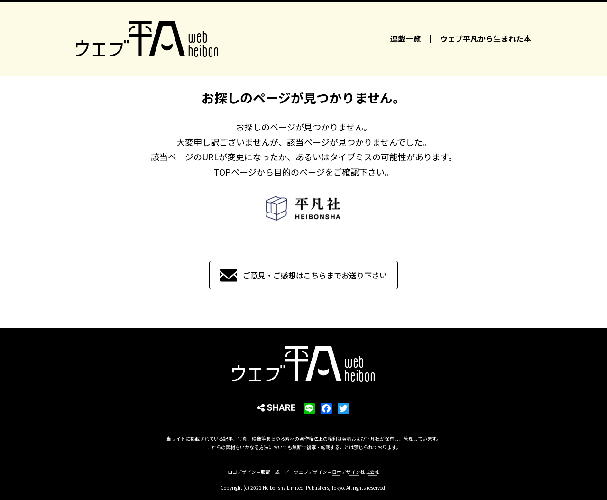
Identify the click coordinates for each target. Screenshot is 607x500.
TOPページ (235, 172)
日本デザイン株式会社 (355, 471)
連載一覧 (405, 39)
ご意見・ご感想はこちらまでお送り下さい (315, 275)
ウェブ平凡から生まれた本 (485, 39)
